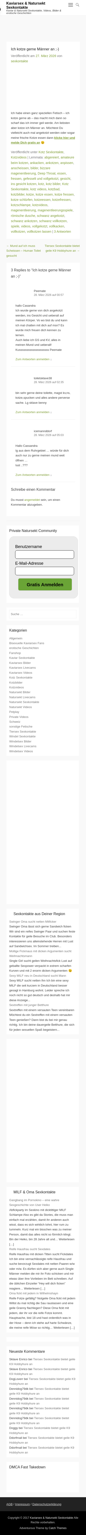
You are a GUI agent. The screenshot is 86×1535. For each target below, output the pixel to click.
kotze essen (44, 194)
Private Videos (18, 717)
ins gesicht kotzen (23, 184)
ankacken (37, 163)
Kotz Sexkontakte (51, 152)
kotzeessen (42, 200)
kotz (41, 184)
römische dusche (23, 216)
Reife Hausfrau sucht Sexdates (29, 1249)
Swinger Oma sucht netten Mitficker (32, 921)
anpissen (66, 163)
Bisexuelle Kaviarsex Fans (26, 643)
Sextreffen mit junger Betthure (29, 1005)
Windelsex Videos (21, 751)
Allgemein (15, 638)
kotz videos (38, 189)
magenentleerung (23, 210)
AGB (9, 1504)
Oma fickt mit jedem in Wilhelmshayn (33, 1293)
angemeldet (32, 500)
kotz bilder (53, 184)
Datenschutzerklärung (46, 1504)
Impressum (22, 1504)
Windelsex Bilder (20, 741)
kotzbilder (18, 194)
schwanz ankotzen (24, 221)
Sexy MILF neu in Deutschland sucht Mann (37, 975)
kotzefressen (61, 200)
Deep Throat (46, 173)
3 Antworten (62, 231)
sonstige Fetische (20, 726)
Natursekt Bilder (19, 692)
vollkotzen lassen (39, 231)
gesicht (65, 178)
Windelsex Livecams (22, 746)
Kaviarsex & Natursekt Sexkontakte (25, 5)
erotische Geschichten (24, 648)
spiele (15, 226)
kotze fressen (64, 194)
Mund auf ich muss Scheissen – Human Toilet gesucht (23, 250)
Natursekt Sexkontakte (24, 702)
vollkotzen (18, 231)
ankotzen (51, 163)
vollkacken (56, 226)
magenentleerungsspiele (55, 210)
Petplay (14, 712)
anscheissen (20, 168)
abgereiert (51, 157)
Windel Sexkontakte (22, 736)
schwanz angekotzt (50, 216)
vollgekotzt (39, 226)
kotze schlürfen (22, 200)
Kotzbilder (15, 682)
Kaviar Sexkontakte (22, 658)
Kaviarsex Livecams (22, 667)
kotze (30, 194)
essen (61, 173)
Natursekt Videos (20, 707)
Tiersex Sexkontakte (22, 731)
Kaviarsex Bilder (20, 663)
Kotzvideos (19, 157)
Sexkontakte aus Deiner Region (39, 914)
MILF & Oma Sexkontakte (34, 1192)
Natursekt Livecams (22, 697)
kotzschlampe (21, 205)
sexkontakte (19, 61)
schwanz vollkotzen (53, 221)
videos (25, 226)
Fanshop (15, 653)
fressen (16, 178)
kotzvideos (39, 205)
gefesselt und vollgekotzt (40, 178)
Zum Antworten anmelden (33, 359)
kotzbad (53, 189)
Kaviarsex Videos (20, 672)
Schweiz (14, 721)
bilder (34, 168)
